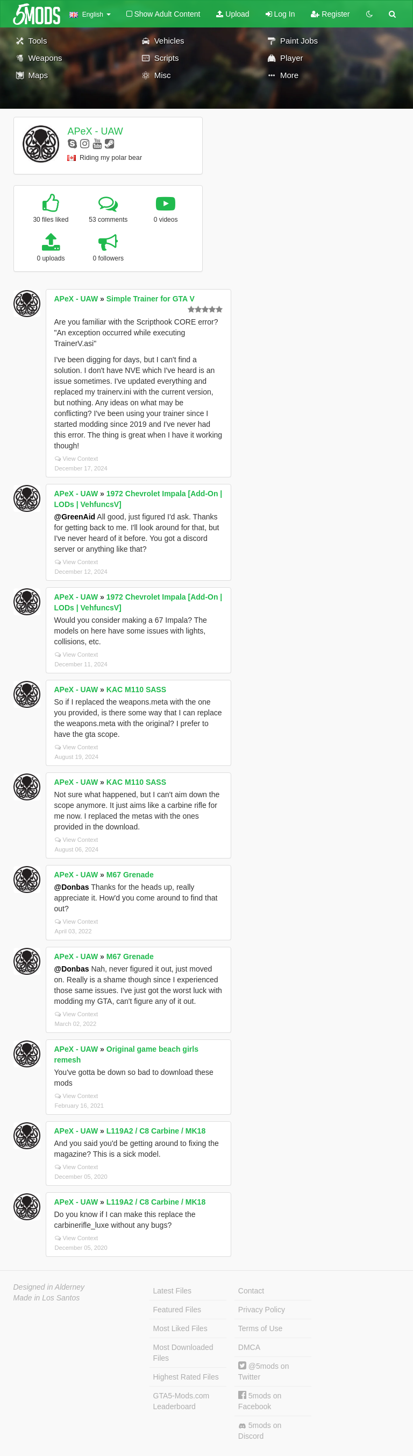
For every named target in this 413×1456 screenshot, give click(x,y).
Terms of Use (260, 1328)
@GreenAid (75, 516)
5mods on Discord (259, 1430)
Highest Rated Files (186, 1377)
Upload (232, 14)
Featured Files (177, 1309)
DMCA (249, 1347)
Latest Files (172, 1290)
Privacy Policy (261, 1309)
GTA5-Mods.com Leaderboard (181, 1401)
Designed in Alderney (49, 1287)
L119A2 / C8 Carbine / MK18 (155, 1131)
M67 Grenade (130, 874)
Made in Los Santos (46, 1297)
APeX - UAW (95, 131)
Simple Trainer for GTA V (150, 298)
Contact (251, 1290)
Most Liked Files (180, 1328)
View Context (76, 458)
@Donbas (71, 887)
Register (330, 14)
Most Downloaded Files (183, 1352)
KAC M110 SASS (136, 689)
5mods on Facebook (259, 1401)
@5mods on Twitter (263, 1371)
